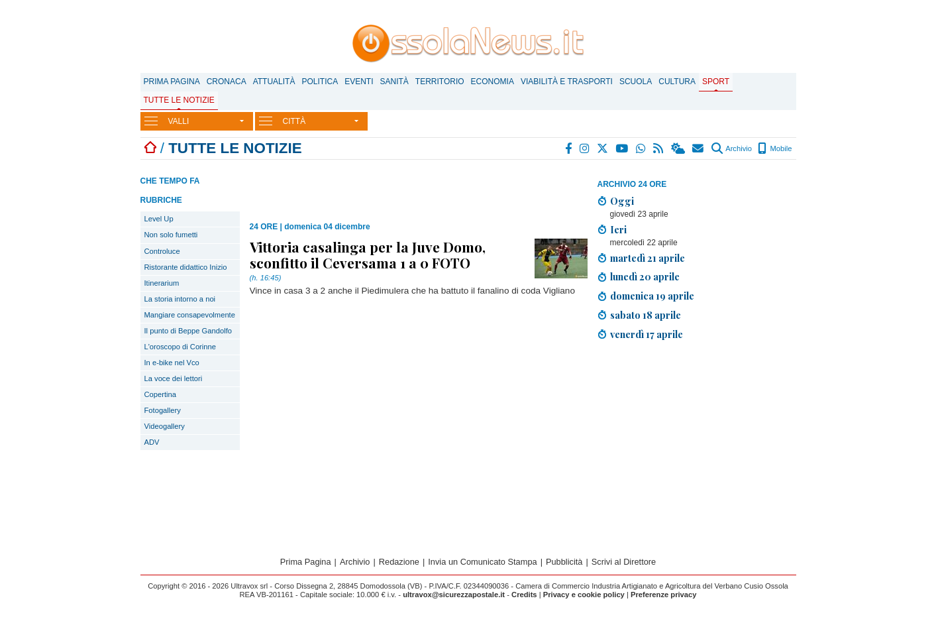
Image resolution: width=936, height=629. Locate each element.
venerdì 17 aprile (646, 334)
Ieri (618, 229)
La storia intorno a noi (180, 299)
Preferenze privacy (664, 595)
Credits (524, 595)
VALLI (178, 121)
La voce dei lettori (173, 378)
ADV (152, 442)
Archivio (731, 148)
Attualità (274, 81)
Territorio (439, 81)
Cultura (677, 81)
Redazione (399, 562)
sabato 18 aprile (645, 314)
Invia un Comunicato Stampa (482, 562)
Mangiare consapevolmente (189, 315)
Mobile (775, 148)
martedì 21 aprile (647, 257)
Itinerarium (162, 283)
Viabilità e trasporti (567, 81)
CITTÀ (294, 121)
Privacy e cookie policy (584, 595)
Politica (319, 81)
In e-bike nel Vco (171, 363)
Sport (715, 81)
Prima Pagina (172, 81)
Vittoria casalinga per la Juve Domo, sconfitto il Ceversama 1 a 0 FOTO (368, 254)
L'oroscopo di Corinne (180, 347)
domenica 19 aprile (652, 295)
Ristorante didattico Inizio (185, 267)
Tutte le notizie (179, 100)
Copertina (160, 394)
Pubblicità (564, 562)
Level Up (159, 219)
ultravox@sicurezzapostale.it (454, 595)
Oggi (622, 200)
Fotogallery (162, 410)
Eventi (358, 81)
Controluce (162, 251)
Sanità (394, 81)
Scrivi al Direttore (624, 562)
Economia (492, 81)
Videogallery (164, 426)
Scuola (635, 81)
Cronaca (226, 81)
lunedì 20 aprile (645, 276)
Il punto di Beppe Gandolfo (188, 331)
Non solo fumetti (171, 235)
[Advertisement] (697, 444)
